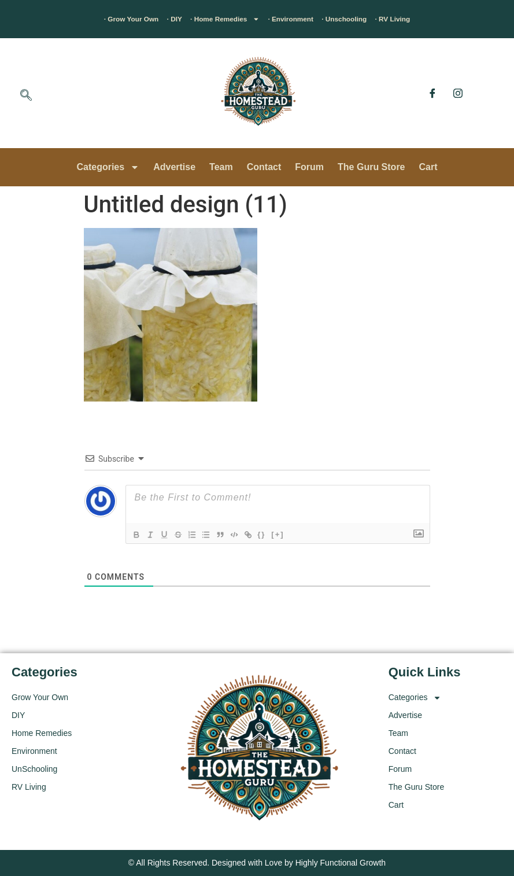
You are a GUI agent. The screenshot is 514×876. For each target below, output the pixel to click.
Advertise (174, 167)
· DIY (149, 19)
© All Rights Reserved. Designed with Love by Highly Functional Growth (257, 862)
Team (221, 167)
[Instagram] (458, 93)
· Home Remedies (214, 19)
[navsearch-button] (26, 96)
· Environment (301, 19)
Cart (428, 167)
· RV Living (434, 19)
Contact (264, 167)
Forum (309, 167)
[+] (297, 533)
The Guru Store (371, 167)
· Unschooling (371, 19)
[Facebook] (432, 93)
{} (282, 533)
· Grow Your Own (92, 19)
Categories (107, 167)
